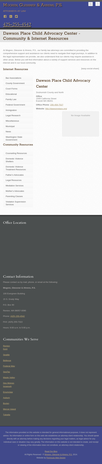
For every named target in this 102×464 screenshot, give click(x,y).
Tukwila (6, 415)
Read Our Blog (51, 451)
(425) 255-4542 (17, 316)
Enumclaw (8, 392)
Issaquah (7, 386)
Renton (6, 346)
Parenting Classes (14, 196)
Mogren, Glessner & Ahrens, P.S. (58, 454)
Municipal (10, 126)
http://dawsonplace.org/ (56, 108)
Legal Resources (14, 180)
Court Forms (11, 89)
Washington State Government (14, 138)
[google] (11, 16)
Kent (5, 349)
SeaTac (6, 372)
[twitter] (16, 16)
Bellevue (7, 360)
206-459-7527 (56, 105)
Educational (11, 94)
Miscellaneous (12, 121)
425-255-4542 (17, 24)
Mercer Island (9, 409)
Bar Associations (13, 78)
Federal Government (15, 105)
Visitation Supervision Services (16, 203)
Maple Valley (9, 377)
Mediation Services (15, 185)
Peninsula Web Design (56, 458)
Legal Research (13, 115)
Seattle (6, 355)
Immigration (11, 110)
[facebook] (5, 16)
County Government (15, 83)
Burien (6, 403)
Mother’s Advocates (15, 191)
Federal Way (9, 366)
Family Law (11, 99)
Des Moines (8, 383)
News (8, 131)
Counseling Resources (16, 153)
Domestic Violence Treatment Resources (16, 168)
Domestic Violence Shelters (14, 160)
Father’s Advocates (15, 175)
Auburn (6, 397)
